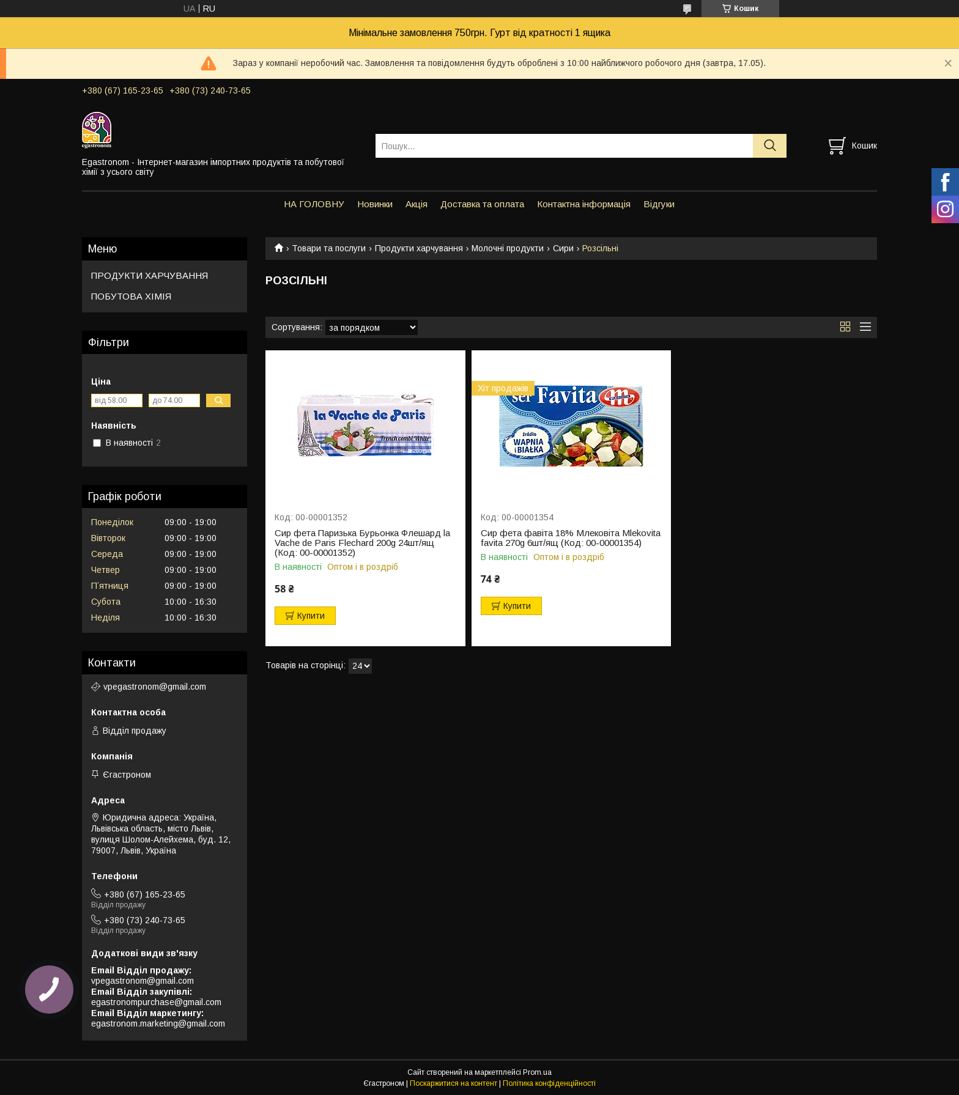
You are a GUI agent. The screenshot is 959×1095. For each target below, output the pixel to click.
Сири (563, 248)
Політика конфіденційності (549, 1083)
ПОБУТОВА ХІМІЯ (131, 296)
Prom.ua (537, 1072)
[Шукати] (770, 146)
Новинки (375, 204)
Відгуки (659, 204)
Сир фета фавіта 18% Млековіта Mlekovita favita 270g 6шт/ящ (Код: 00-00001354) (571, 538)
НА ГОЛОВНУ (314, 204)
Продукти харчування (419, 248)
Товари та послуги (329, 248)
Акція (416, 204)
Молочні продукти (508, 248)
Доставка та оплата (482, 204)
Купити (311, 616)
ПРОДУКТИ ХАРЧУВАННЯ (149, 275)
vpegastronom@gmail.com (154, 686)
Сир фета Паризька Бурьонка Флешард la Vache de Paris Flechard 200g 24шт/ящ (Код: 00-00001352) (362, 543)
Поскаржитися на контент (453, 1083)
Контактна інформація (584, 204)
